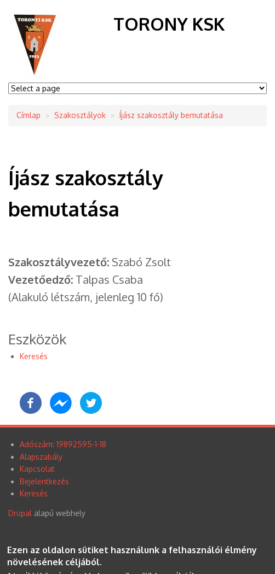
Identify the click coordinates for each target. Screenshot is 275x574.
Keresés (34, 356)
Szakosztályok (80, 115)
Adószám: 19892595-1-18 (63, 444)
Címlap (28, 115)
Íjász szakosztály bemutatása (171, 115)
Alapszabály (41, 456)
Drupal (20, 513)
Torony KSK (169, 24)
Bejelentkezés (44, 481)
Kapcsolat (37, 468)
